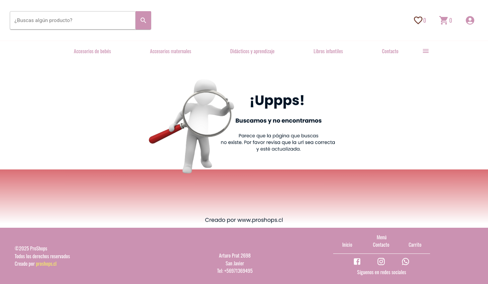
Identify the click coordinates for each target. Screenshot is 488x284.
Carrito (415, 244)
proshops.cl (46, 263)
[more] (426, 51)
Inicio (347, 244)
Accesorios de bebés (92, 51)
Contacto (390, 51)
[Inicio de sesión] (470, 20)
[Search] (143, 20)
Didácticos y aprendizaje (252, 51)
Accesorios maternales (170, 51)
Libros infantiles (328, 51)
